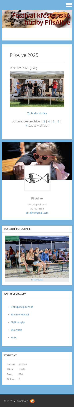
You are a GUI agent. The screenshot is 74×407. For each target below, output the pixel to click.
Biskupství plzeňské (22, 307)
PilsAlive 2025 (37, 279)
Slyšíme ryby (18, 322)
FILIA (14, 337)
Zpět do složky (37, 113)
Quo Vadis (16, 330)
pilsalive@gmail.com (37, 212)
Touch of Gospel (20, 314)
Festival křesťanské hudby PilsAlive (41, 18)
